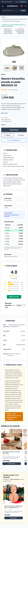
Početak (3, 17)
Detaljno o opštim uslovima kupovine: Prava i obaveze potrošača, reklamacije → (14, 416)
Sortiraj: (13, 305)
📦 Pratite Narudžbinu (7, 1)
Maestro (3, 74)
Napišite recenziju (14, 296)
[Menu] (2, 6)
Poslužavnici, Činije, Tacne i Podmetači (11, 21)
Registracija (23, 1)
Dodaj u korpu (11, 463)
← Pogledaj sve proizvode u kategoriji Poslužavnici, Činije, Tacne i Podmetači (13, 25)
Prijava (16, 1)
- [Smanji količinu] (8, 125)
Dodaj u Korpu (14, 130)
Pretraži (23, 10)
